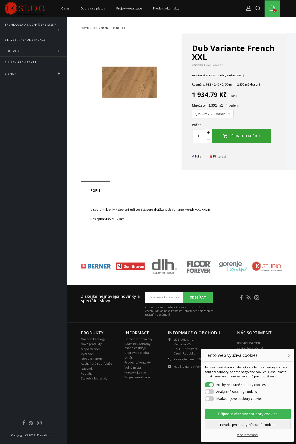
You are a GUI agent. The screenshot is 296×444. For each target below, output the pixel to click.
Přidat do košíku (241, 136)
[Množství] (213, 114)
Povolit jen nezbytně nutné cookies (247, 424)
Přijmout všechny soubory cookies (248, 413)
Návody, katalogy (93, 339)
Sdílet (197, 156)
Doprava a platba (93, 8)
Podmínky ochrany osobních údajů (137, 346)
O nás (65, 8)
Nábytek (87, 369)
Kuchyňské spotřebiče (96, 363)
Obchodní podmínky (138, 339)
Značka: (198, 65)
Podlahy (86, 373)
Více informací (247, 435)
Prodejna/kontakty (166, 8)
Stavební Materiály (94, 378)
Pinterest (218, 156)
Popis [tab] (95, 190)
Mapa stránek (91, 349)
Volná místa (132, 367)
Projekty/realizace (129, 8)
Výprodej (87, 354)
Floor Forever (213, 65)
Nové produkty (91, 344)
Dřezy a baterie (92, 359)
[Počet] (198, 136)
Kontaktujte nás (135, 372)
